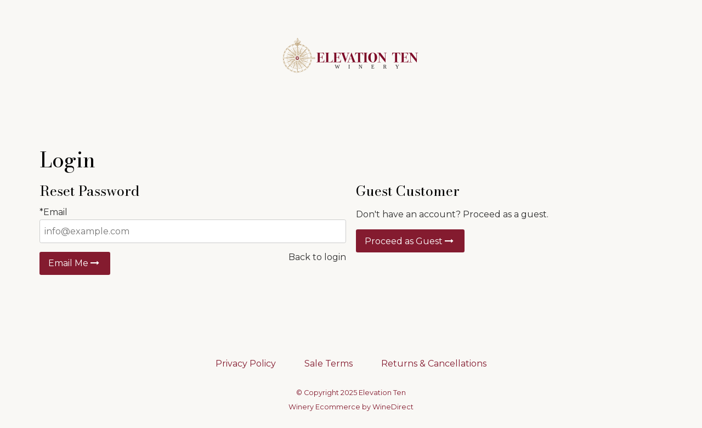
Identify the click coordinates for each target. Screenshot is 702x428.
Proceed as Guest (410, 241)
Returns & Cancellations (433, 363)
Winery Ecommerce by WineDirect (351, 407)
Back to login (317, 257)
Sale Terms (328, 363)
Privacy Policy (246, 363)
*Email (53, 212)
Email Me (74, 263)
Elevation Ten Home (351, 56)
